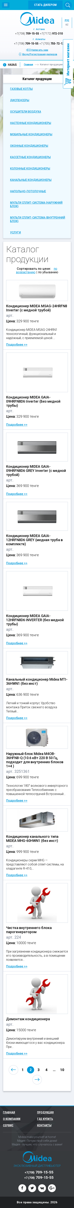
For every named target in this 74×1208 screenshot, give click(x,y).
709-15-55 (27, 33)
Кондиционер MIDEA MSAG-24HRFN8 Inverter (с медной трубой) (36, 308)
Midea (37, 19)
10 (62, 1070)
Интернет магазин (68, 59)
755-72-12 (51, 43)
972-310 (51, 33)
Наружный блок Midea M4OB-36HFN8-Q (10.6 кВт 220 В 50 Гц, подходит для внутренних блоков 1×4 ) (34, 760)
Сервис (8, 1125)
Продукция (46, 1112)
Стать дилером (45, 5)
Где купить (45, 1119)
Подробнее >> (16, 344)
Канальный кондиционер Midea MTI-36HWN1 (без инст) (36, 681)
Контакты (44, 1125)
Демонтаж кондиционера (28, 1019)
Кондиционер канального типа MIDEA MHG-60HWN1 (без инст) (32, 838)
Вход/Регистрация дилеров (39, 54)
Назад (12, 64)
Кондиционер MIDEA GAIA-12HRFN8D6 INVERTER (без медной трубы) (35, 620)
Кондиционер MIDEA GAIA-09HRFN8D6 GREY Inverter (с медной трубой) (36, 470)
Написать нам (39, 49)
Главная (28, 64)
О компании (11, 1119)
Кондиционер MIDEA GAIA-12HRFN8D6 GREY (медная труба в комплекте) (34, 540)
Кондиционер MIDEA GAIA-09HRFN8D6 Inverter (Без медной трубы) (33, 401)
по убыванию (48, 272)
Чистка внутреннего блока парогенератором (29, 930)
